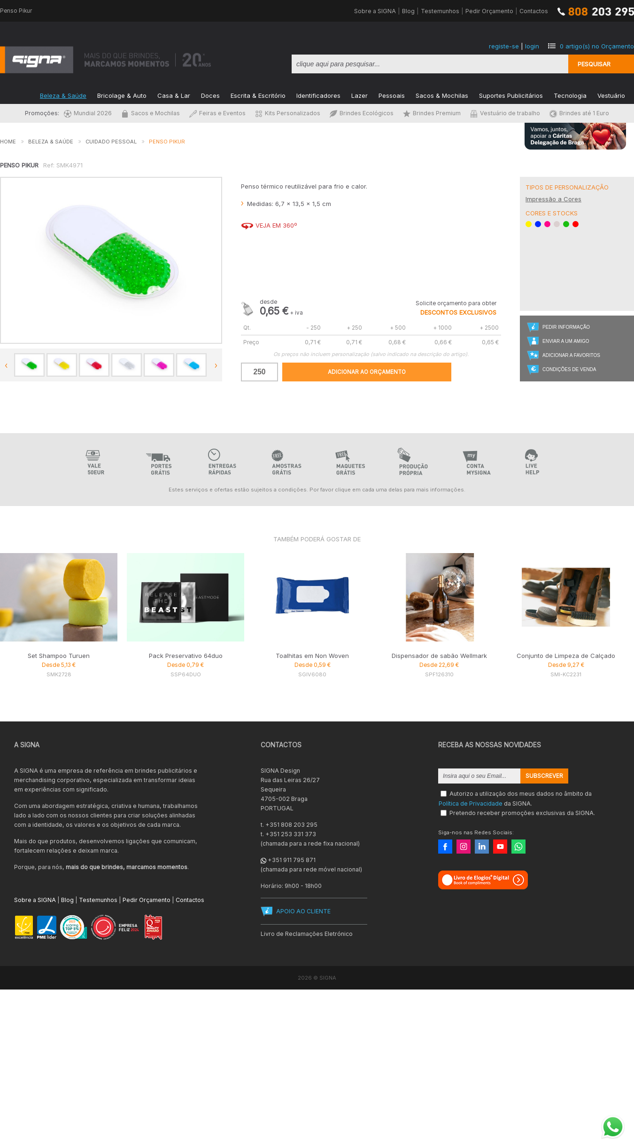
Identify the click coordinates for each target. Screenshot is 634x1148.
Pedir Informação (566, 327)
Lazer (359, 95)
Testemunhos (440, 11)
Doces (210, 95)
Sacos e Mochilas (150, 113)
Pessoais (392, 95)
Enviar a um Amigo (565, 341)
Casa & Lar (173, 95)
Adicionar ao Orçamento (367, 372)
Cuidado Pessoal (111, 141)
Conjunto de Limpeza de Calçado (566, 655)
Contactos (533, 11)
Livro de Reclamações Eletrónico (307, 933)
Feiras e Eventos (217, 113)
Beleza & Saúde (63, 95)
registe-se (504, 46)
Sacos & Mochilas (442, 95)
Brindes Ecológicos (362, 113)
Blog (408, 11)
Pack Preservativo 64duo (186, 655)
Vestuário (611, 95)
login (532, 46)
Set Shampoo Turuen (59, 655)
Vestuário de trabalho (505, 113)
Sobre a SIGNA (375, 11)
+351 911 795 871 (292, 859)
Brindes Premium (432, 113)
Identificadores (318, 95)
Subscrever (544, 776)
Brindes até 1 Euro (579, 113)
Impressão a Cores (553, 199)
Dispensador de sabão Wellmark (439, 655)
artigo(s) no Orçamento (597, 46)
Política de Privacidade (471, 803)
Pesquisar (594, 64)
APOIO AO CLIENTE (303, 911)
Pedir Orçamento (489, 11)
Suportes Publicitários (511, 95)
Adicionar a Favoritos (571, 355)
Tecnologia (570, 95)
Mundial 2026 (88, 113)
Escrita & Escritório (258, 95)
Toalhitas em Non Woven (312, 655)
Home (8, 141)
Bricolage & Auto (122, 95)
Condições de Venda (569, 369)
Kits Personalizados (287, 113)
